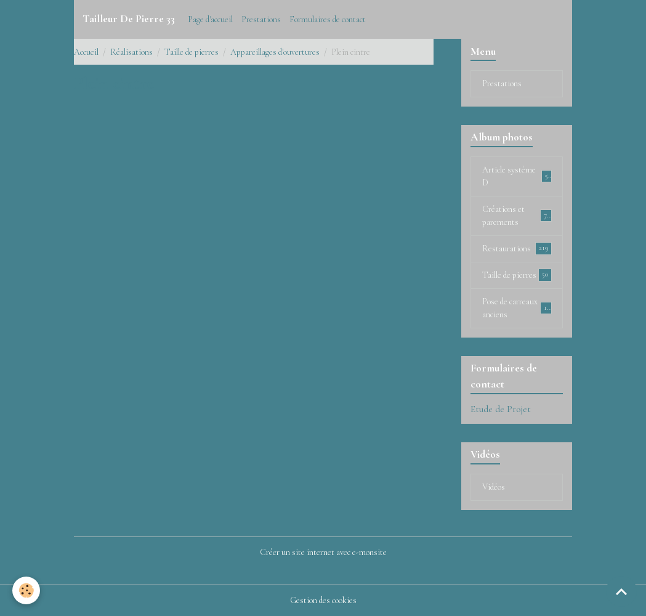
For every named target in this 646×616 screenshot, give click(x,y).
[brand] (129, 19)
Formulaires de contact (327, 19)
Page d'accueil (210, 19)
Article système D (517, 176)
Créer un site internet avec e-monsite (323, 552)
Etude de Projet (500, 409)
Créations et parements (517, 215)
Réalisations (131, 52)
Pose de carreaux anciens (517, 308)
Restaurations (517, 248)
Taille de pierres (191, 52)
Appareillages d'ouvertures (275, 52)
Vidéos (493, 487)
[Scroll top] (621, 591)
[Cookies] (26, 590)
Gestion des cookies (323, 600)
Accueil (86, 52)
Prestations (261, 19)
